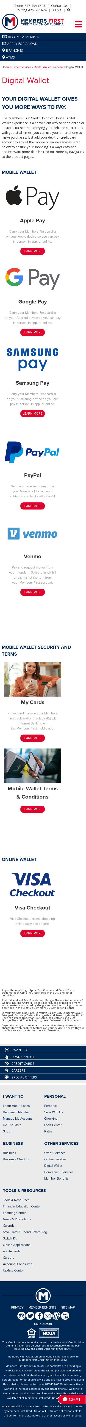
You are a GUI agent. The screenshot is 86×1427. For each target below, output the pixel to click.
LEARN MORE (32, 251)
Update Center (13, 1270)
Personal (50, 1106)
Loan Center (19, 1056)
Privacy (17, 1307)
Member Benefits (56, 1178)
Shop (6, 1131)
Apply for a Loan (19, 43)
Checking (51, 1119)
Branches (12, 50)
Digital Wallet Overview (49, 67)
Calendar (9, 1226)
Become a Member (16, 1112)
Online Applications (17, 1245)
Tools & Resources (16, 1200)
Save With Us (53, 1112)
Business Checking (16, 1159)
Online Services (55, 1159)
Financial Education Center (22, 1206)
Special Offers (21, 1077)
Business (9, 1153)
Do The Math (12, 1125)
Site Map (68, 1307)
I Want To (16, 1050)
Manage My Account (17, 1119)
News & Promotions (17, 1219)
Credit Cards (19, 1063)
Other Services (21, 67)
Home (6, 67)
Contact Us (59, 5)
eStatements (12, 1251)
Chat (72, 1399)
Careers (15, 1070)
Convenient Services (59, 1172)
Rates (48, 1131)
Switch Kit (10, 1238)
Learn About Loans (16, 1106)
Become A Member (20, 37)
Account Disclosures (17, 1264)
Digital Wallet (53, 1166)
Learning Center (14, 1213)
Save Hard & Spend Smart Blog (25, 1232)
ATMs (57, 10)
